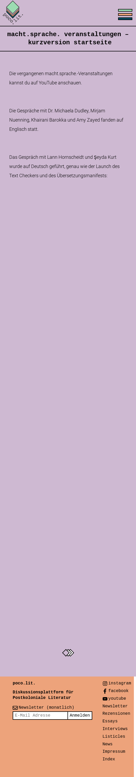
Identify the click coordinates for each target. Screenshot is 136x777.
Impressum (114, 751)
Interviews (115, 729)
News (108, 744)
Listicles (114, 736)
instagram (119, 683)
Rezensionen (116, 713)
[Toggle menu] (68, 13)
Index (109, 759)
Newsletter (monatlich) (46, 707)
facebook (118, 691)
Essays (110, 721)
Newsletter (115, 706)
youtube (117, 698)
